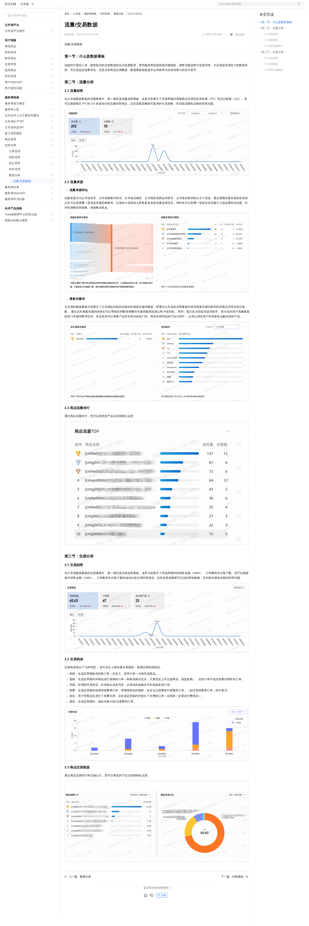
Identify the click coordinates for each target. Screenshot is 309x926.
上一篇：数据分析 (77, 889)
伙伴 (108, 6)
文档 (255, 6)
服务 (117, 6)
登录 (297, 6)
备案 (263, 6)
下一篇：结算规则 (234, 889)
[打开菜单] (6, 6)
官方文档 (10, 16)
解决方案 (64, 6)
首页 (66, 26)
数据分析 (118, 26)
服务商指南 (90, 26)
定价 (86, 6)
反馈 (162, 908)
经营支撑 (105, 26)
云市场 (97, 6)
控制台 (273, 6)
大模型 (41, 6)
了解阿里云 (131, 6)
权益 (76, 6)
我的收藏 (240, 47)
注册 (283, 6)
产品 (52, 6)
